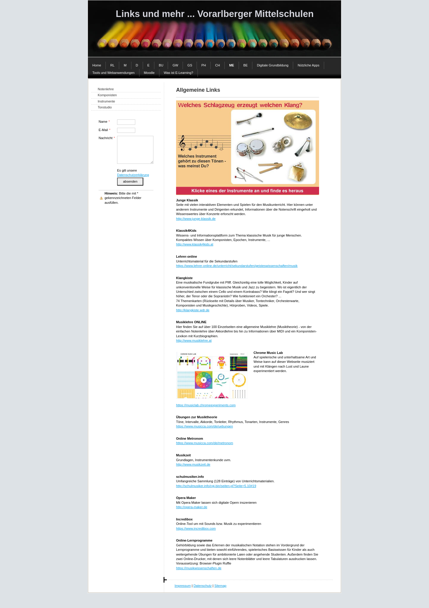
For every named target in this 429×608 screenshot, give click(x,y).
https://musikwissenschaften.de (198, 568)
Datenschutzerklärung (133, 175)
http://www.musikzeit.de (193, 464)
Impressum (183, 585)
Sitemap (220, 585)
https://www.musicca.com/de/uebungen (204, 426)
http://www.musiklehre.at (194, 340)
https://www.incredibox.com (196, 528)
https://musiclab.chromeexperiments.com (206, 405)
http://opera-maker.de (191, 507)
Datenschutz (202, 585)
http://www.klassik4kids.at (194, 244)
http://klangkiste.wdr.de (192, 310)
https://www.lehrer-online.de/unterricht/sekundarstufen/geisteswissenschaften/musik (237, 266)
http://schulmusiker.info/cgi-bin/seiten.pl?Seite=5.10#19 (216, 486)
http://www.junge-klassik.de (196, 218)
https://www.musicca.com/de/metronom (204, 443)
